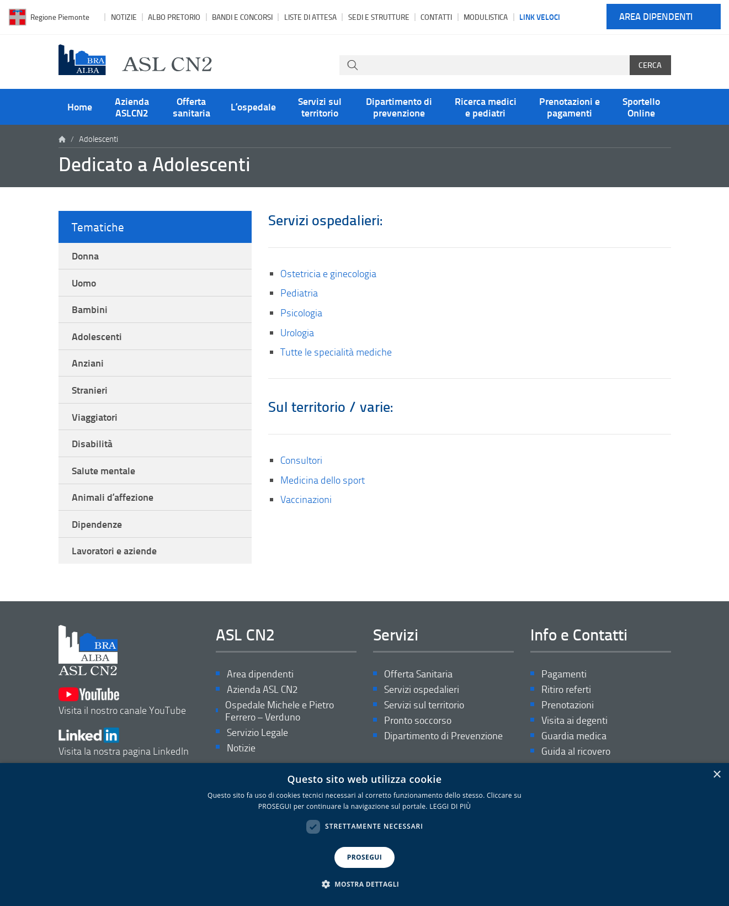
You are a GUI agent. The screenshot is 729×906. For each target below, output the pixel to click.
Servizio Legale (257, 732)
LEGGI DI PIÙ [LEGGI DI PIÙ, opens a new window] (450, 806)
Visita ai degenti (574, 721)
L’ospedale (253, 106)
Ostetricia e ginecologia (328, 273)
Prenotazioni (567, 705)
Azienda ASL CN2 (262, 690)
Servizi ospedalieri (421, 690)
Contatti (436, 17)
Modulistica (486, 17)
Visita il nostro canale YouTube (122, 702)
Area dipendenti (656, 16)
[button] (365, 884)
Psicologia (301, 312)
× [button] (716, 775)
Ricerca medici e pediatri (486, 106)
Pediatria (299, 292)
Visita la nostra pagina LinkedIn (123, 742)
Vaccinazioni (306, 499)
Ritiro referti (566, 690)
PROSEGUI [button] (364, 857)
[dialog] (364, 834)
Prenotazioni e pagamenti (569, 106)
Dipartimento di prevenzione (399, 106)
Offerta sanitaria (191, 106)
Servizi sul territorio (320, 106)
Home (79, 106)
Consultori (301, 460)
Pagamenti (564, 674)
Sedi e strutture (378, 17)
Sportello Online (641, 106)
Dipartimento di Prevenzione (443, 736)
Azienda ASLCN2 (132, 106)
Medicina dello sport (322, 479)
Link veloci (539, 16)
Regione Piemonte (59, 17)
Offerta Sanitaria (418, 674)
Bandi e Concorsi (242, 17)
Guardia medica (573, 736)
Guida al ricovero (575, 751)
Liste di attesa (310, 17)
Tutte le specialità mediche (336, 351)
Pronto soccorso (417, 721)
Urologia (297, 332)
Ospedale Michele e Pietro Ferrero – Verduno (279, 711)
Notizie (124, 17)
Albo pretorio (174, 17)
